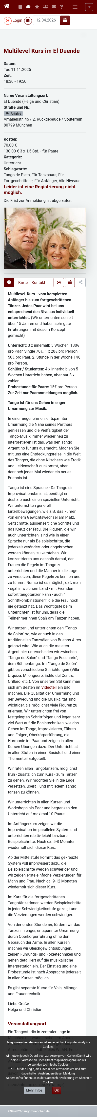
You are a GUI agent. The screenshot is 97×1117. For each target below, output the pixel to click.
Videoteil (49, 687)
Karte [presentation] (23, 282)
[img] (65, 20)
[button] (89, 7)
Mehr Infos (34, 1090)
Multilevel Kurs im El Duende (42, 50)
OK (57, 1090)
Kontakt (38, 282)
